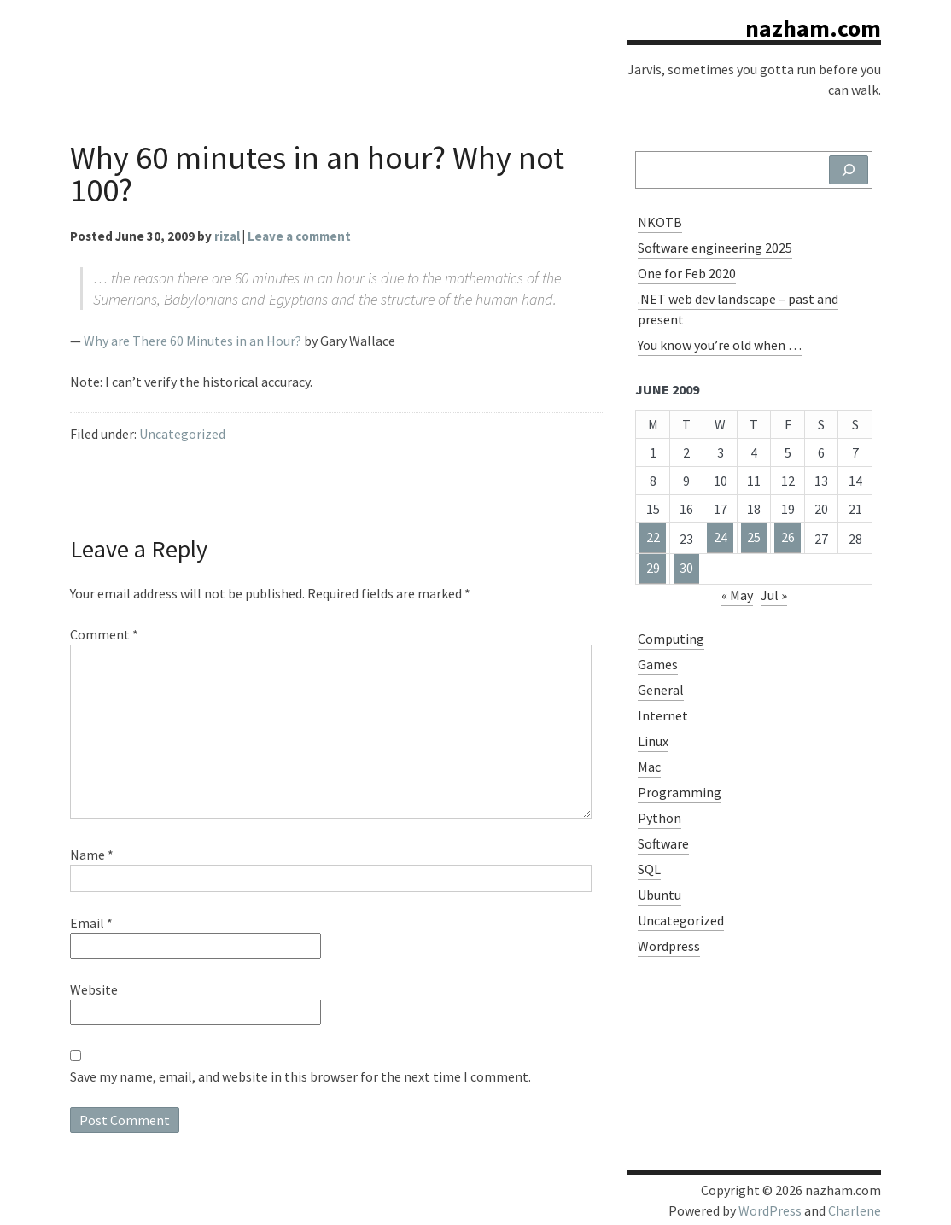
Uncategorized (182, 433)
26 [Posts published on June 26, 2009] (788, 536)
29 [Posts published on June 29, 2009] (653, 567)
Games (658, 664)
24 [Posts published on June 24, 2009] (720, 536)
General (661, 689)
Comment (104, 634)
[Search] (848, 169)
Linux (653, 741)
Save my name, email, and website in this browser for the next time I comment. (300, 1076)
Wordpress (669, 945)
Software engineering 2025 (715, 247)
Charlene (854, 1210)
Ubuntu (659, 894)
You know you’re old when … (720, 344)
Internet (663, 715)
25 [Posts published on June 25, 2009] (754, 536)
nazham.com (813, 28)
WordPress (770, 1210)
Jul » (774, 595)
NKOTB (660, 221)
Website (94, 989)
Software (663, 843)
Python (659, 817)
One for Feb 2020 (687, 273)
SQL (649, 869)
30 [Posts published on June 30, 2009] (686, 567)
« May (737, 595)
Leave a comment (299, 236)
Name (92, 854)
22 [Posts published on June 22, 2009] (653, 536)
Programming (679, 792)
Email (91, 922)
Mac (649, 766)
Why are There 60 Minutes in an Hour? (192, 340)
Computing (671, 638)
